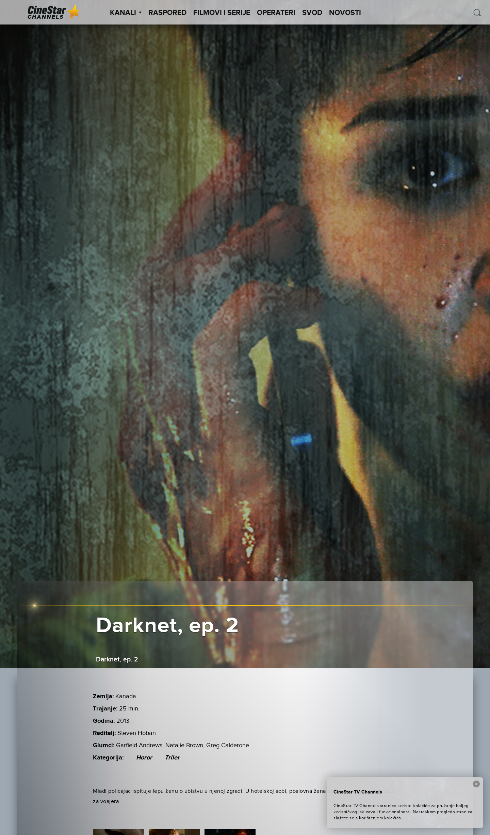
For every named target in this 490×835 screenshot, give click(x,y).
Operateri (276, 13)
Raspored (167, 13)
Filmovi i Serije (221, 13)
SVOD (312, 13)
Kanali (126, 13)
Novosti (345, 13)
